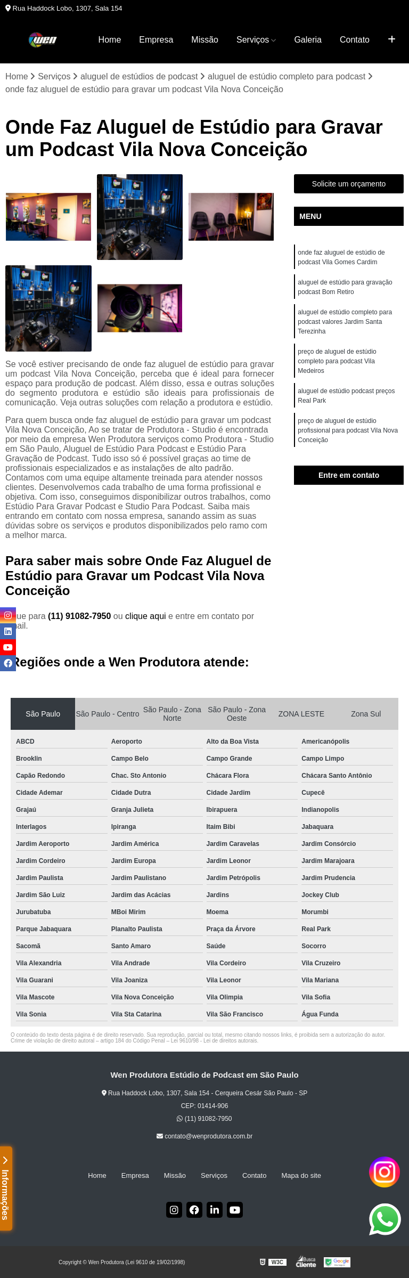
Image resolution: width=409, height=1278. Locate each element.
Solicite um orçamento (349, 184)
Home (110, 39)
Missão (204, 39)
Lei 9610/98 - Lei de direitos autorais (214, 1041)
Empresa (156, 39)
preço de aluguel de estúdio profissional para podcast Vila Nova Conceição (348, 430)
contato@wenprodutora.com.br (204, 1136)
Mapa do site (301, 1175)
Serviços (252, 39)
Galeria (308, 39)
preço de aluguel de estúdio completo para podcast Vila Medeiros (337, 361)
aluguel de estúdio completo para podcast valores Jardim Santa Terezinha (345, 321)
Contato (355, 39)
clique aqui (145, 616)
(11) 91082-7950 (80, 616)
